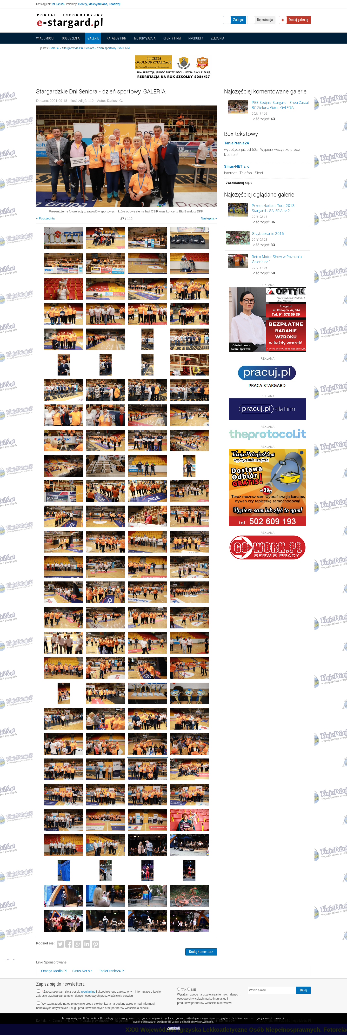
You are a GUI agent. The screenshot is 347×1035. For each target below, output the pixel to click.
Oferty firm (172, 38)
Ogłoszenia (71, 38)
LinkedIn (86, 943)
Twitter (60, 943)
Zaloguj (238, 20)
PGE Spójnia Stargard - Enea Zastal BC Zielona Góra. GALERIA (280, 105)
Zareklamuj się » (239, 183)
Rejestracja (265, 20)
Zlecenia (217, 38)
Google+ (77, 943)
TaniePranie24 (236, 143)
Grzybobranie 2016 (268, 233)
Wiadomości (45, 38)
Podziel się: (45, 943)
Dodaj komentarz (201, 951)
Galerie (93, 38)
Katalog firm (117, 38)
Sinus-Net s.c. (82, 971)
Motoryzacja (145, 38)
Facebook (69, 943)
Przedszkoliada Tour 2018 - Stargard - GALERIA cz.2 (274, 208)
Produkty (195, 38)
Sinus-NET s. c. (237, 166)
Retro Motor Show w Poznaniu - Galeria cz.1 (278, 259)
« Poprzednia (45, 218)
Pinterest (95, 943)
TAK (182, 989)
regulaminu (88, 991)
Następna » (209, 218)
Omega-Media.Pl (54, 971)
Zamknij (173, 1028)
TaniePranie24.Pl (112, 971)
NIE (191, 989)
